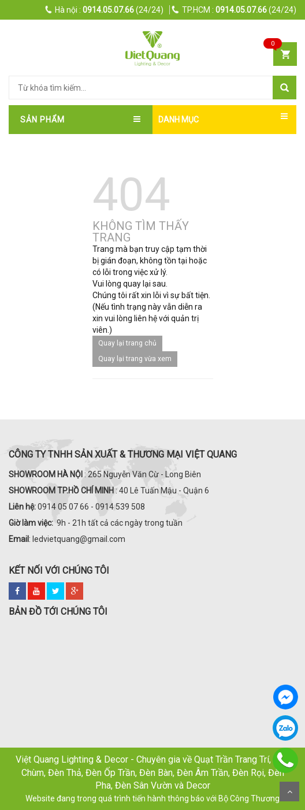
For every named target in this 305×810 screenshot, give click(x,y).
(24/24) (104, 9)
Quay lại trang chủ (127, 343)
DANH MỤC (178, 119)
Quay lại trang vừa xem (135, 359)
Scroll (289, 791)
